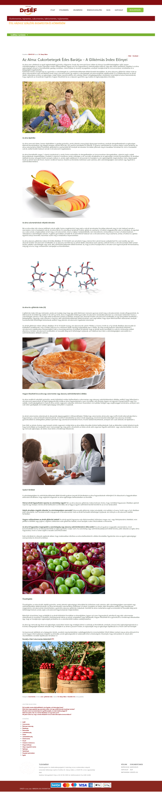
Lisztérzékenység (124, 97)
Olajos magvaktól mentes (126, 111)
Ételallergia (122, 93)
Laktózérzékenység (125, 101)
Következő (87, 54)
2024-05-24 (28, 54)
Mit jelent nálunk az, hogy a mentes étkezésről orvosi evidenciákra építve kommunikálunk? (129, 77)
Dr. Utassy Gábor (40, 54)
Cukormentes (28, 758)
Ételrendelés (123, 95)
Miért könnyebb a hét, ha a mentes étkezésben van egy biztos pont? (129, 73)
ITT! (49, 706)
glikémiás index (45, 758)
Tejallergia (122, 113)
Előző (80, 54)
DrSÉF (121, 87)
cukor (38, 758)
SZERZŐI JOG (135, 778)
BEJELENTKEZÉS (135, 10)
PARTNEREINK (118, 778)
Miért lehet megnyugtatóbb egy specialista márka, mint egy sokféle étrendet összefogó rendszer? (131, 63)
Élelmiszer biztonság (125, 91)
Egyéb (121, 120)
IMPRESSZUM (118, 773)
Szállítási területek (32, 43)
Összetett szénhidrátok (126, 118)
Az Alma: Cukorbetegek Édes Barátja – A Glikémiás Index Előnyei (52, 61)
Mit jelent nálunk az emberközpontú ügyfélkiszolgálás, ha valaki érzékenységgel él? (131, 68)
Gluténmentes (123, 103)
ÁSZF (132, 775)
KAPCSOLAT (117, 775)
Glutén (121, 99)
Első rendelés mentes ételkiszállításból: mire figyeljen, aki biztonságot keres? (130, 58)
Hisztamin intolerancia (126, 107)
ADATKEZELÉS (135, 773)
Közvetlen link (68, 758)
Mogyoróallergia (124, 109)
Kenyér (121, 105)
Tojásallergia (123, 116)
